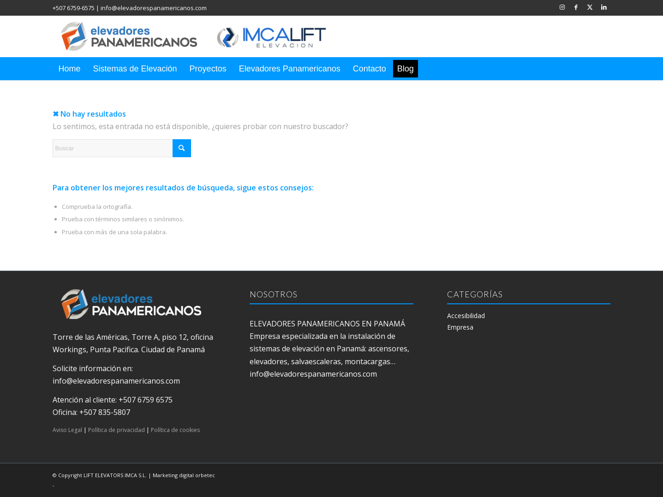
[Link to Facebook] (576, 7)
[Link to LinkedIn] (604, 7)
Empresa (460, 327)
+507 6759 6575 (146, 400)
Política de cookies (175, 430)
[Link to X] (590, 7)
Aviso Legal (67, 430)
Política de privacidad (116, 430)
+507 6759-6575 (74, 8)
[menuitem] (70, 68)
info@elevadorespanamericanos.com (154, 8)
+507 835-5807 (104, 412)
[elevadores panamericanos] (202, 36)
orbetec (205, 475)
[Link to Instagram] (562, 7)
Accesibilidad (466, 315)
